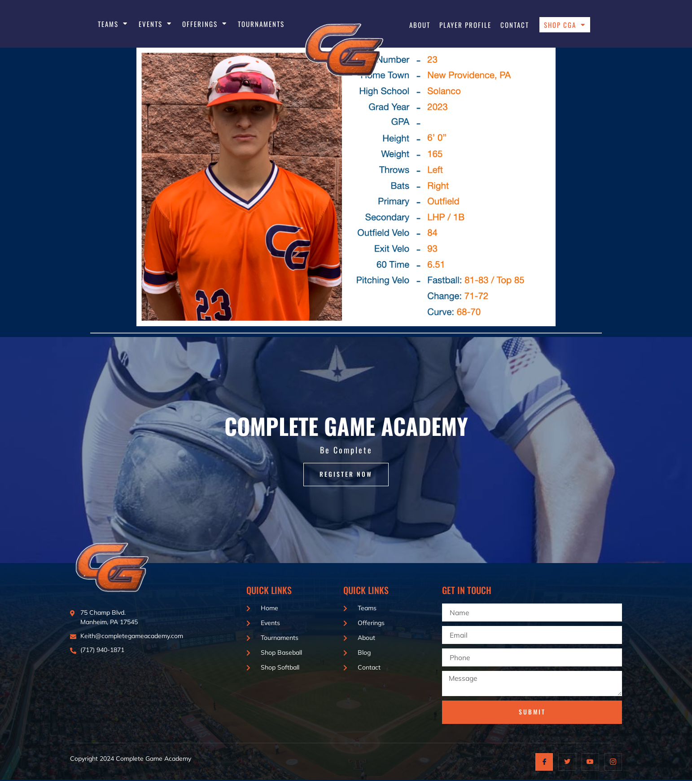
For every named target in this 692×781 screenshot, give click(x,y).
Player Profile (465, 25)
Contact (514, 25)
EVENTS (155, 23)
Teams (113, 23)
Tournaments (261, 24)
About (419, 25)
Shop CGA (565, 24)
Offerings (204, 23)
